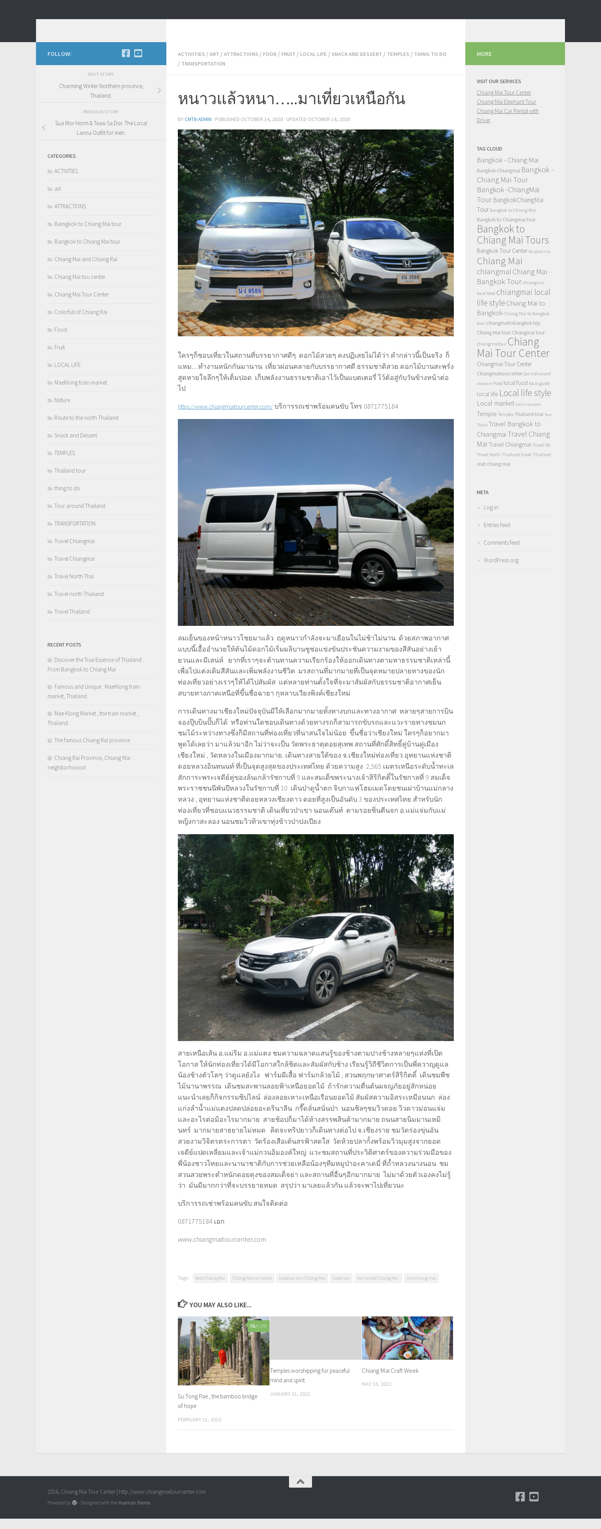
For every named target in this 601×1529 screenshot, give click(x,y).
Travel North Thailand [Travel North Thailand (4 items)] (498, 466)
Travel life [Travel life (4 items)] (541, 456)
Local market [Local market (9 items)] (495, 414)
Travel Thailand (72, 623)
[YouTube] (138, 64)
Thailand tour (70, 482)
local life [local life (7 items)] (487, 405)
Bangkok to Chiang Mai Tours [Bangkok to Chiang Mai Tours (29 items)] (513, 246)
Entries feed (497, 536)
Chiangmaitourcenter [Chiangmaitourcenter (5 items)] (499, 384)
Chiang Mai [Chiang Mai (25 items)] (499, 272)
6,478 (258, 1336)
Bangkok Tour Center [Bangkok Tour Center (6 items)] (502, 262)
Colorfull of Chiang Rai (80, 323)
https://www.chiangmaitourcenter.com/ (234, 416)
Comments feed (502, 554)
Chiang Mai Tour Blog (119, 26)
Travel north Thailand (79, 605)
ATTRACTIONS (246, 65)
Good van (341, 1288)
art (217, 65)
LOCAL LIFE (324, 65)
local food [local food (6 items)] (516, 394)
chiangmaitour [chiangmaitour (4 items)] (491, 355)
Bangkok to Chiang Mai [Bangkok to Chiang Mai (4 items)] (513, 221)
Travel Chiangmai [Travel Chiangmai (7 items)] (509, 456)
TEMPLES (415, 65)
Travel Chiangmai (74, 552)
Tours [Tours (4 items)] (482, 436)
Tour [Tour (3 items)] (548, 426)
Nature (62, 411)
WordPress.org (501, 571)
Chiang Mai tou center (79, 288)
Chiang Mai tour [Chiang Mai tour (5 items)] (494, 344)
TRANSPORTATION (242, 74)
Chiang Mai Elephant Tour (506, 113)
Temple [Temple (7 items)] (487, 425)
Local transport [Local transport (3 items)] (528, 415)
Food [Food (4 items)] (497, 395)
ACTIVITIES (192, 65)
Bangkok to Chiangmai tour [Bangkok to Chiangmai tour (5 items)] (506, 231)
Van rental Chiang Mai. (378, 1288)
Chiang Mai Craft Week (390, 1381)
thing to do (195, 74)
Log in (491, 518)
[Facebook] (125, 64)
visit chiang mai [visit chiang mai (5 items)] (493, 475)
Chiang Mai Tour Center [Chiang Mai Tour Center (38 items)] (513, 359)
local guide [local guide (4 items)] (539, 395)
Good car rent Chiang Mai (302, 1288)
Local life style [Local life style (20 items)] (525, 404)
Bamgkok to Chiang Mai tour (88, 235)
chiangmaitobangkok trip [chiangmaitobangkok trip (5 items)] (513, 334)
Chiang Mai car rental (252, 1288)
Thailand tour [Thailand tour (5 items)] (529, 425)
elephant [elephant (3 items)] (484, 395)
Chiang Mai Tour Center (81, 305)
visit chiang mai (421, 1288)
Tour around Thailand (79, 517)
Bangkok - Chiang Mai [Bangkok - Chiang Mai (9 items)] (508, 171)
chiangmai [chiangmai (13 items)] (494, 283)
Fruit (297, 65)
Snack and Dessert (371, 65)
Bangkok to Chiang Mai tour (87, 253)
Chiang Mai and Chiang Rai (85, 270)
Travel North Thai (74, 587)
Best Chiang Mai (210, 1288)
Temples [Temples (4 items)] (506, 426)
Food (277, 65)
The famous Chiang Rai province (92, 751)
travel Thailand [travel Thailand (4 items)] (536, 466)
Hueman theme (134, 1513)
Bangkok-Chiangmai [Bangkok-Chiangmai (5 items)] (498, 181)
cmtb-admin (199, 129)
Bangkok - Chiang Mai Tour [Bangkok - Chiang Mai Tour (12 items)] (515, 186)
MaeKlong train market (80, 394)
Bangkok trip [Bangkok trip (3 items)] (539, 262)
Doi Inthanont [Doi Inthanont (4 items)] (537, 385)
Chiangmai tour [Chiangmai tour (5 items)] (528, 344)
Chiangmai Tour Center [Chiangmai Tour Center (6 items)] (504, 375)
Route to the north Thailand (86, 429)
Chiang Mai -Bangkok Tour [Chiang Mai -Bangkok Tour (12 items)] (514, 288)
